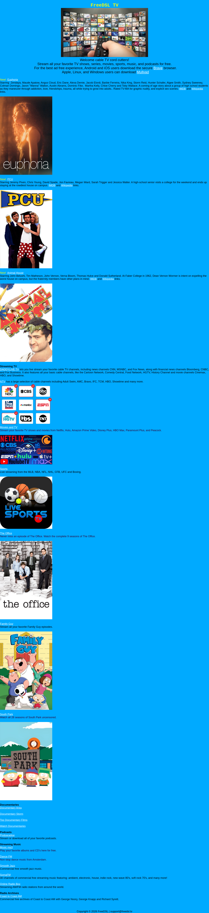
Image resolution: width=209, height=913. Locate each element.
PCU (10, 179)
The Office (6, 533)
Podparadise (7, 835)
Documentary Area (11, 807)
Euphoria (12, 79)
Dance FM (6, 856)
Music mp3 (6, 847)
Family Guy (6, 623)
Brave (158, 68)
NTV (2, 381)
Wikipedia (197, 88)
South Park (6, 714)
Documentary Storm (11, 813)
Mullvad (143, 72)
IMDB (182, 88)
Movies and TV (8, 427)
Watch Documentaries (13, 826)
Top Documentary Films (13, 820)
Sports (4, 468)
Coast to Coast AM (11, 896)
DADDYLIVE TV (9, 369)
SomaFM (5, 874)
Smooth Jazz (7, 865)
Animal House (15, 272)
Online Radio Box (10, 884)
